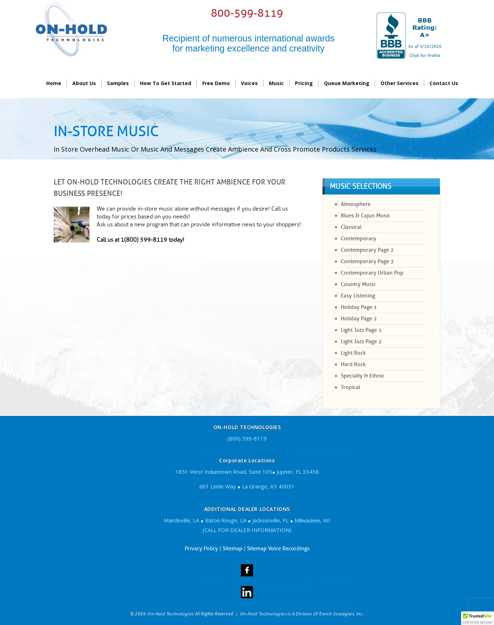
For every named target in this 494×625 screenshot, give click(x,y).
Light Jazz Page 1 (361, 330)
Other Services (399, 83)
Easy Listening (358, 295)
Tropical (350, 387)
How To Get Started (165, 83)
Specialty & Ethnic (362, 376)
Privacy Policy (201, 548)
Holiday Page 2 (359, 318)
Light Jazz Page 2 (361, 341)
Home (53, 83)
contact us (444, 83)
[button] (477, 618)
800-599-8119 (247, 13)
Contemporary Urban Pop (372, 273)
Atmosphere (355, 204)
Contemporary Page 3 (367, 261)
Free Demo (216, 83)
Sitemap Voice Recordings (278, 548)
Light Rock (353, 353)
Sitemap (232, 548)
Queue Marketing (346, 83)
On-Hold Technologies (170, 613)
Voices (249, 83)
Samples (118, 83)
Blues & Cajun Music (365, 215)
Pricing (304, 83)
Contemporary (358, 238)
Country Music (358, 284)
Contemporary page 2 (367, 250)
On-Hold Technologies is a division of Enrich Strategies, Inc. (301, 613)
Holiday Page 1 (359, 307)
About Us (84, 83)
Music (276, 83)
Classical (351, 227)
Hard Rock (353, 364)
